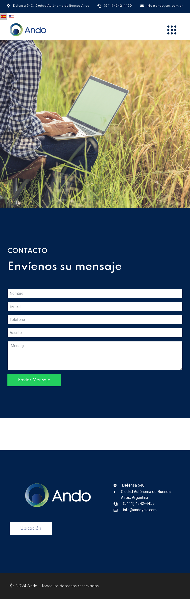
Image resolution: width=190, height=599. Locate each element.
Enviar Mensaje (34, 380)
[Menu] (172, 30)
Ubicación (30, 528)
